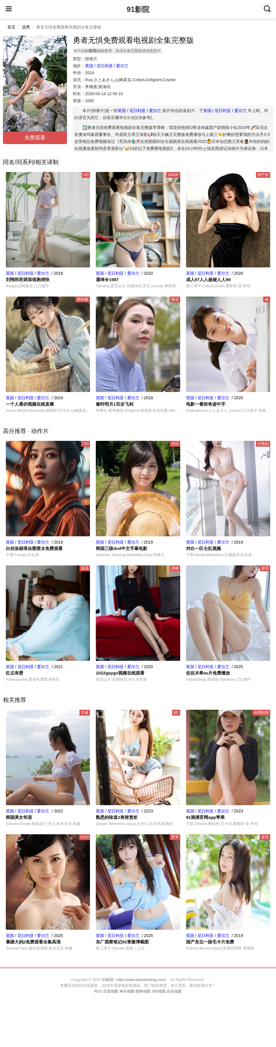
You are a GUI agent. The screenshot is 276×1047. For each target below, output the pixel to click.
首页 (11, 27)
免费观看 (34, 138)
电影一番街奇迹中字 (205, 404)
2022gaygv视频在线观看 (120, 672)
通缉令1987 (107, 279)
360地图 (159, 991)
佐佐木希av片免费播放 (208, 672)
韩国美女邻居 (19, 817)
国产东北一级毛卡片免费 (210, 941)
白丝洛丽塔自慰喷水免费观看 (34, 548)
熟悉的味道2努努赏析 (116, 817)
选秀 (26, 27)
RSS (98, 991)
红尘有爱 (14, 672)
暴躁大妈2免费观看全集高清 (33, 941)
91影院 (138, 9)
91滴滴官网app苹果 (205, 817)
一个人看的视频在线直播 (30, 404)
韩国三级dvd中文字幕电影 (121, 548)
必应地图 (174, 991)
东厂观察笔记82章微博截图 (122, 941)
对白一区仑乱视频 (203, 548)
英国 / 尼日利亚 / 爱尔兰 (106, 65)
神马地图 (127, 991)
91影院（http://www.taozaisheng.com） (135, 979)
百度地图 (110, 991)
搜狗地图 (143, 991)
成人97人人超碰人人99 (208, 279)
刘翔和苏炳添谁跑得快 (27, 279)
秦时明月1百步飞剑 (114, 404)
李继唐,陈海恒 (98, 86)
